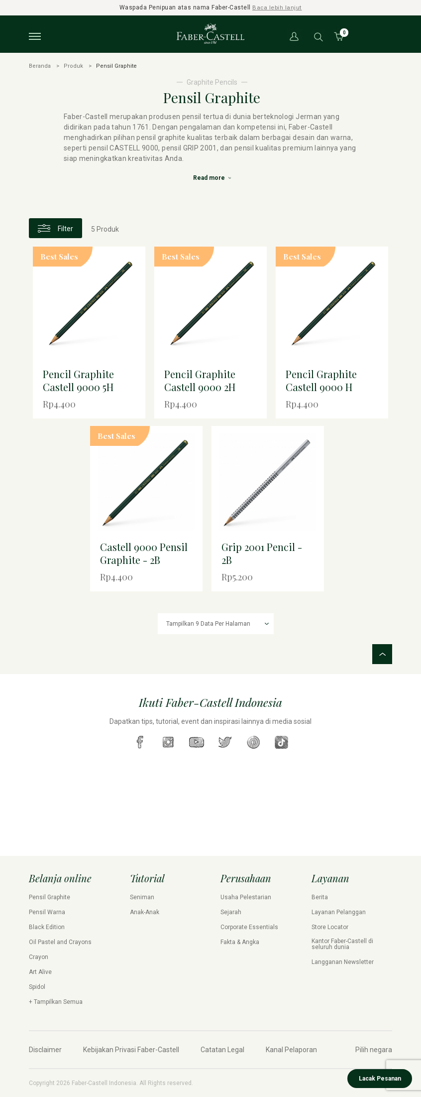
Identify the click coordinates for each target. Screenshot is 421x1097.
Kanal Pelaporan (291, 1049)
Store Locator (330, 927)
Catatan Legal (222, 1049)
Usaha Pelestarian (245, 897)
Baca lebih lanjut (277, 7)
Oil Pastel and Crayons (60, 942)
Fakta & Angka (239, 942)
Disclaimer (45, 1049)
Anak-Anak (144, 912)
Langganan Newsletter (343, 962)
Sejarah (230, 912)
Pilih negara (373, 1050)
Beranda (40, 65)
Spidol (37, 987)
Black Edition (47, 927)
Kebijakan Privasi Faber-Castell (131, 1049)
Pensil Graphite (49, 897)
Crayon (38, 957)
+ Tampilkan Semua (56, 1002)
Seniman (142, 897)
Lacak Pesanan (380, 1078)
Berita (320, 897)
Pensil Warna (47, 912)
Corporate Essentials (249, 927)
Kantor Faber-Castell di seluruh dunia (342, 944)
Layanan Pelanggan (339, 912)
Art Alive (40, 972)
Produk (73, 65)
